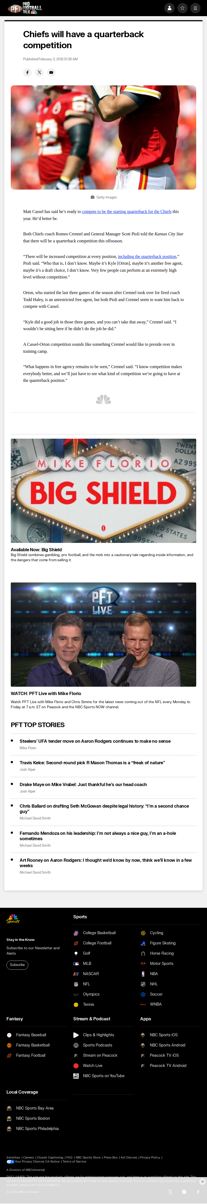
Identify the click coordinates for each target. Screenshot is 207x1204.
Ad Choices (129, 1158)
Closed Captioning (50, 1158)
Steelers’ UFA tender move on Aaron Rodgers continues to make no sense (95, 741)
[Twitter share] (39, 72)
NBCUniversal (35, 1170)
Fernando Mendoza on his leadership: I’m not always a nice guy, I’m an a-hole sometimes (98, 836)
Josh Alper (27, 770)
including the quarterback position (147, 256)
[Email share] (51, 72)
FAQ (69, 1158)
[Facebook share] (27, 72)
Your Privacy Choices (30, 1162)
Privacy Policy (150, 1158)
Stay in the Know (20, 940)
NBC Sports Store (88, 1158)
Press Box (111, 1158)
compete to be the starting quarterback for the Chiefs (127, 211)
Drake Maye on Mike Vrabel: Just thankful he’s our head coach (83, 784)
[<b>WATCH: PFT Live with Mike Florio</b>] (103, 634)
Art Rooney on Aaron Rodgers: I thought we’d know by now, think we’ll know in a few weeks (106, 863)
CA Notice (53, 1162)
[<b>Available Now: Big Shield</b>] (103, 491)
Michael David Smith (35, 818)
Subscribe (17, 965)
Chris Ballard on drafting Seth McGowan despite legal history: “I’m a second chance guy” (104, 809)
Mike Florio (28, 748)
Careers (28, 1158)
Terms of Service (75, 1162)
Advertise (13, 1158)
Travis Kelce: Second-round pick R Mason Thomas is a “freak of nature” (92, 763)
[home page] (24, 8)
